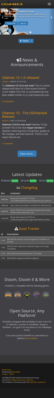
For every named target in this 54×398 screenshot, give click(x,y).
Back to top (6, 370)
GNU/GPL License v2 (37, 382)
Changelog (29, 187)
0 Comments (8, 101)
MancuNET (16, 372)
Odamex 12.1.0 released (20, 77)
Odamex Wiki (11, 23)
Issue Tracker (29, 228)
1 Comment (7, 143)
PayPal (26, 41)
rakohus (5, 81)
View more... (27, 153)
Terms (11, 374)
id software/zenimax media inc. (21, 380)
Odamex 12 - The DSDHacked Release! (24, 115)
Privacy (5, 374)
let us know (31, 338)
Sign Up (23, 23)
